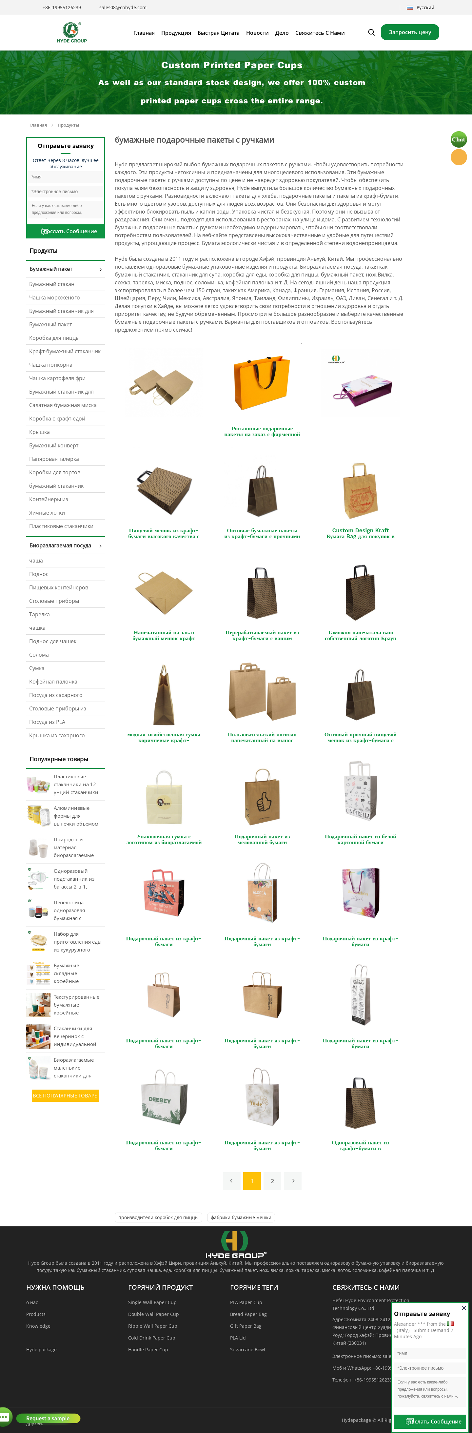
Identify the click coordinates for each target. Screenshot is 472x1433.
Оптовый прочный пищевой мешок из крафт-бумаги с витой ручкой (360, 740)
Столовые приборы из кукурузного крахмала (57, 710)
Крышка (39, 432)
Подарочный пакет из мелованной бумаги (262, 839)
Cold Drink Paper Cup (151, 1338)
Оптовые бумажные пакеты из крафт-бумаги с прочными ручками (262, 536)
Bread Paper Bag (248, 1314)
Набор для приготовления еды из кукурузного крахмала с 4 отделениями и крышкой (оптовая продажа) (78, 942)
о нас (32, 1302)
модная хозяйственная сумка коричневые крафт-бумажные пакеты (163, 740)
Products (36, 1314)
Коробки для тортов (54, 472)
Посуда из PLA (47, 722)
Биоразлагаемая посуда (60, 545)
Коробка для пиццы (54, 337)
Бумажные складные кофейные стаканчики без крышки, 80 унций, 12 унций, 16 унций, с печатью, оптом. (77, 974)
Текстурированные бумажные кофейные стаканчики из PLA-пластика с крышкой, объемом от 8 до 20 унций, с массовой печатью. (77, 1005)
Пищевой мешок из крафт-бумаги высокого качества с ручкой (163, 536)
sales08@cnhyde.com (123, 7)
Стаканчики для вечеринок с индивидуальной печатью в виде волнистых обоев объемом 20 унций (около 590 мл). (77, 1037)
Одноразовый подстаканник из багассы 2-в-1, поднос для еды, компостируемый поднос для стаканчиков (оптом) (75, 879)
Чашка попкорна (50, 364)
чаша (36, 560)
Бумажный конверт (53, 445)
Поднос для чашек (52, 641)
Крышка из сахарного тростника (57, 737)
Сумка (37, 668)
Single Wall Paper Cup (152, 1302)
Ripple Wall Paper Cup (152, 1326)
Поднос (39, 574)
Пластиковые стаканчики (61, 526)
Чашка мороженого (54, 297)
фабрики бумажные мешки (241, 1217)
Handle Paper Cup (148, 1349)
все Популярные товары (66, 1095)
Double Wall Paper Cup (153, 1314)
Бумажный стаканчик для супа (61, 312)
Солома (39, 654)
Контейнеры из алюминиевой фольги (57, 501)
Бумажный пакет (51, 269)
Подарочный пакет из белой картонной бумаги (360, 839)
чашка (37, 627)
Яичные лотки (47, 512)
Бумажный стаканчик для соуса (61, 393)
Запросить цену (410, 32)
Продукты (68, 125)
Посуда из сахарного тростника (56, 696)
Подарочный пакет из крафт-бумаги (164, 941)
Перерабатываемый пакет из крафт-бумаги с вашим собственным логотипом (262, 638)
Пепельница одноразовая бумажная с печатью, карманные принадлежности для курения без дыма (74, 911)
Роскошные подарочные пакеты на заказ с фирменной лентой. (262, 434)
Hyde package (41, 1349)
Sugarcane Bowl (247, 1349)
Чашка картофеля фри (57, 378)
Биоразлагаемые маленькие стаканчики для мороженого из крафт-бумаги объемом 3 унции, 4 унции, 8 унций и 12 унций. (77, 1068)
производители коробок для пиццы (158, 1217)
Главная (38, 125)
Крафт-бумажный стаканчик (65, 351)
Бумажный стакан (51, 284)
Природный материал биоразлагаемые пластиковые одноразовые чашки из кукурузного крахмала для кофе (76, 848)
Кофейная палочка (53, 681)
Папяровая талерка (54, 458)
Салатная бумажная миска (63, 405)
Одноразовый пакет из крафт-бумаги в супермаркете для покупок (361, 1148)
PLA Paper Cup (246, 1302)
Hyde (459, 157)
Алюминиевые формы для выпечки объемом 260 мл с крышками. (76, 816)
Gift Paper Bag (246, 1326)
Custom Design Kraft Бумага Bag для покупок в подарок (360, 536)
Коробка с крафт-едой (57, 418)
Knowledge (38, 1326)
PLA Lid (238, 1338)
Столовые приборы (54, 600)
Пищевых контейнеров (58, 587)
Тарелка (39, 614)
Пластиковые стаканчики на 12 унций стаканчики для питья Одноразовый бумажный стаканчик (76, 785)
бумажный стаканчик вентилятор (56, 487)
